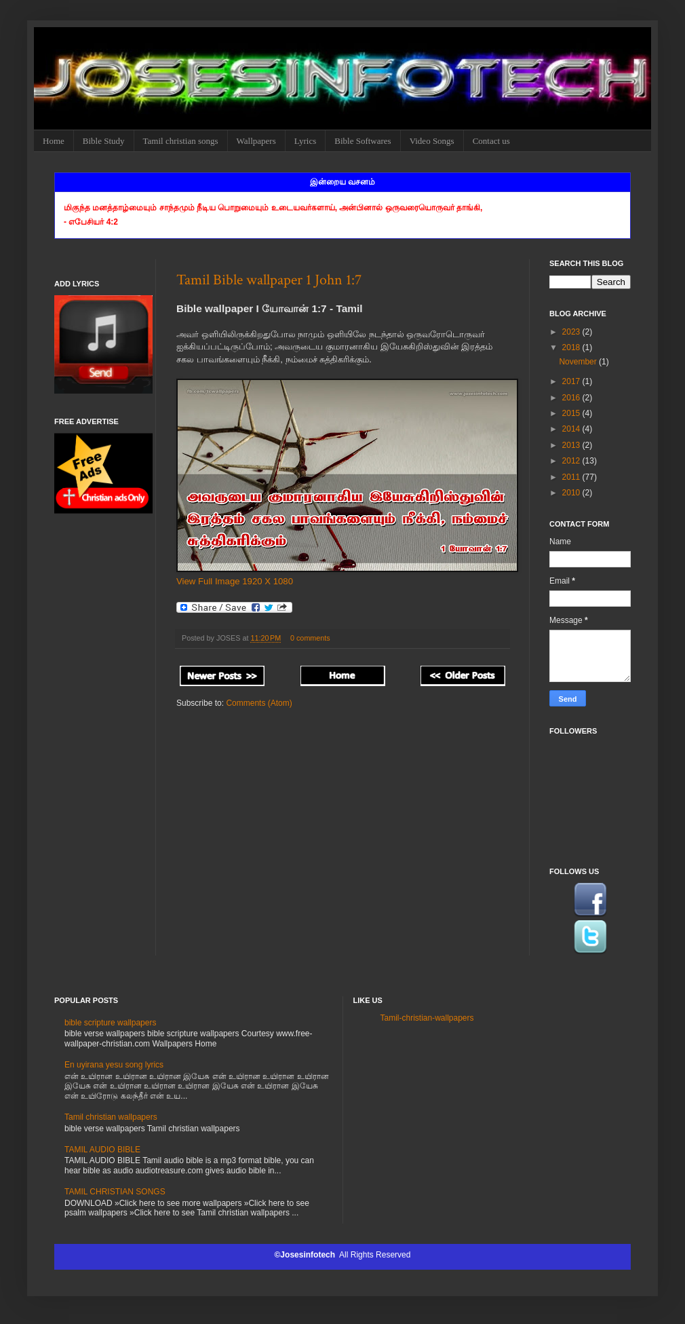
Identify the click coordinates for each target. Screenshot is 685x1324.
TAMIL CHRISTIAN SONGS (114, 1191)
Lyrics (305, 141)
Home (53, 141)
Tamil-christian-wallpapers (427, 1018)
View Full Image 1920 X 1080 (234, 581)
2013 (572, 445)
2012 (572, 461)
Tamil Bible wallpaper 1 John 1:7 (268, 280)
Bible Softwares (362, 141)
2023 (572, 332)
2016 (572, 397)
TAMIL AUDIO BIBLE (102, 1149)
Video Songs (432, 141)
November (579, 361)
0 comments (310, 638)
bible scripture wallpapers (110, 1022)
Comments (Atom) (259, 703)
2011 (572, 477)
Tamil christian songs (180, 141)
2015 (572, 413)
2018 (572, 347)
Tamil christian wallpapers (110, 1117)
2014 (572, 429)
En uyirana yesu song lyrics (113, 1065)
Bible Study (104, 141)
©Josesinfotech (306, 1255)
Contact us (491, 141)
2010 (572, 492)
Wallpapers (256, 141)
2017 (572, 381)
